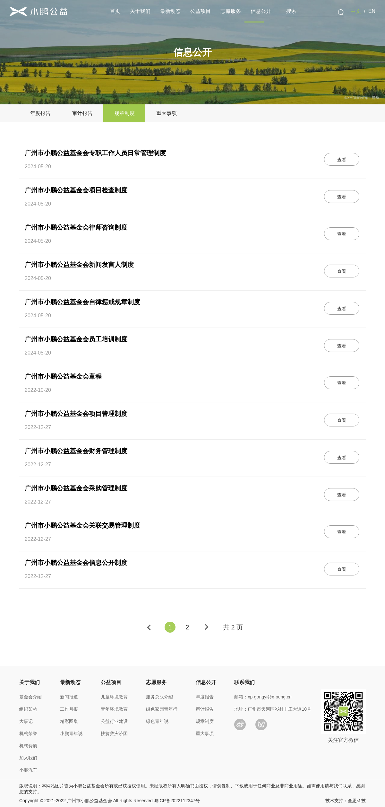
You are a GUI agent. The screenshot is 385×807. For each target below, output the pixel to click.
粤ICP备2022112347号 (177, 800)
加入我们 (28, 757)
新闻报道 (69, 696)
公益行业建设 (114, 721)
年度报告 (205, 696)
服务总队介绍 (159, 696)
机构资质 (28, 745)
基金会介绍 (30, 696)
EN (371, 11)
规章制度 (205, 721)
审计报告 (205, 709)
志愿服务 (230, 11)
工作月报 (69, 709)
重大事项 (205, 733)
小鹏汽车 (28, 770)
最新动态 (170, 11)
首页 (115, 11)
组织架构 (28, 709)
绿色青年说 (157, 721)
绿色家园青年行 (161, 709)
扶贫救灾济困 (114, 733)
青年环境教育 (114, 709)
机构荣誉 (28, 733)
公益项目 (200, 11)
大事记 (26, 721)
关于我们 (140, 11)
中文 (356, 11)
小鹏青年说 (71, 733)
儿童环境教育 (114, 696)
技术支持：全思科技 (345, 800)
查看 (341, 159)
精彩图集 (69, 721)
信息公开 (261, 11)
